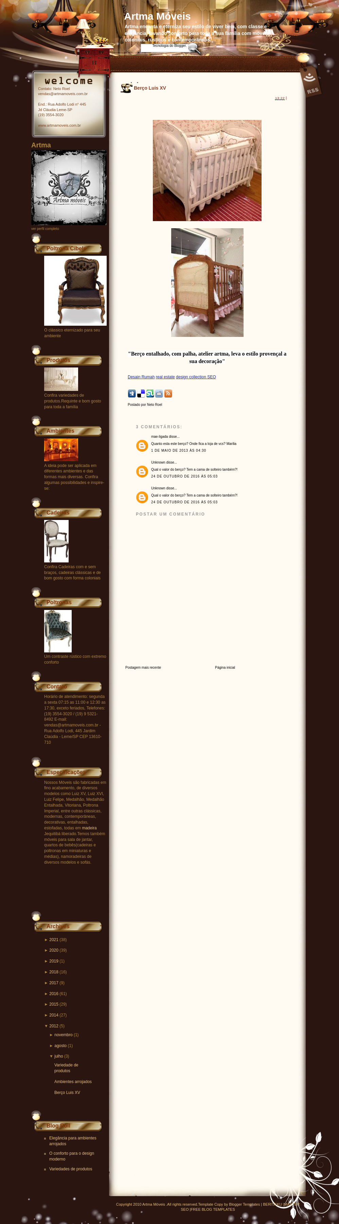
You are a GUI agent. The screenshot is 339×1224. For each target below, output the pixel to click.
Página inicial (225, 667)
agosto (60, 1045)
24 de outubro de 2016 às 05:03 (184, 476)
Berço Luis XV (67, 1092)
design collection (191, 377)
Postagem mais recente (143, 667)
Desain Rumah (141, 377)
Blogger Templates (244, 1204)
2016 (53, 993)
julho (58, 1056)
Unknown (158, 462)
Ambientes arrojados (73, 1081)
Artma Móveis (157, 16)
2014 (53, 1015)
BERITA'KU (272, 1204)
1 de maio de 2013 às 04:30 (178, 450)
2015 (53, 1004)
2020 (53, 950)
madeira (89, 828)
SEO (211, 377)
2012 (53, 1026)
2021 (53, 939)
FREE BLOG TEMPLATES (213, 1209)
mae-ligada (159, 436)
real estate (165, 377)
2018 (53, 972)
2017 (53, 982)
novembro (63, 1034)
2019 (53, 961)
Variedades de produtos (70, 1169)
